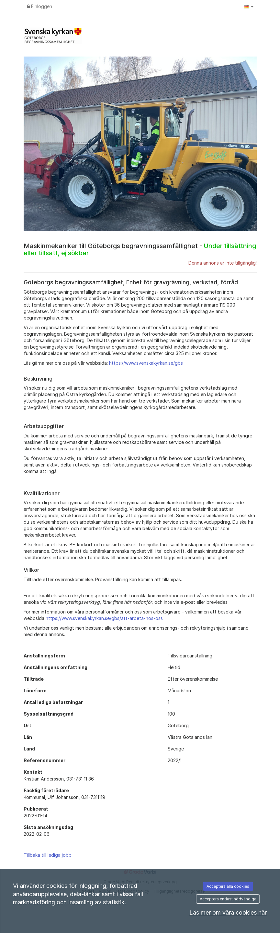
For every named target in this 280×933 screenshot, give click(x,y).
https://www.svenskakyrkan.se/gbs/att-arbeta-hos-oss (104, 618)
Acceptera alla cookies (228, 886)
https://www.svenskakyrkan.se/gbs (146, 363)
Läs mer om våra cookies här (228, 912)
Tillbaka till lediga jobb (48, 855)
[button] (249, 6)
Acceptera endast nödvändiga (228, 898)
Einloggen (39, 6)
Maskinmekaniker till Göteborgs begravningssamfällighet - (140, 249)
